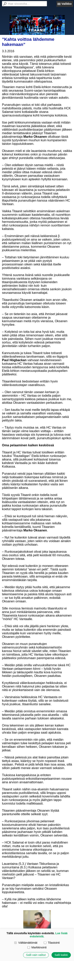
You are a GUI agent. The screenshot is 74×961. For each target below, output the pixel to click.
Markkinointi (37, 947)
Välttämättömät (25, 942)
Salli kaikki (61, 954)
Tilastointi (52, 942)
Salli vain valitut (36, 954)
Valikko (66, 3)
